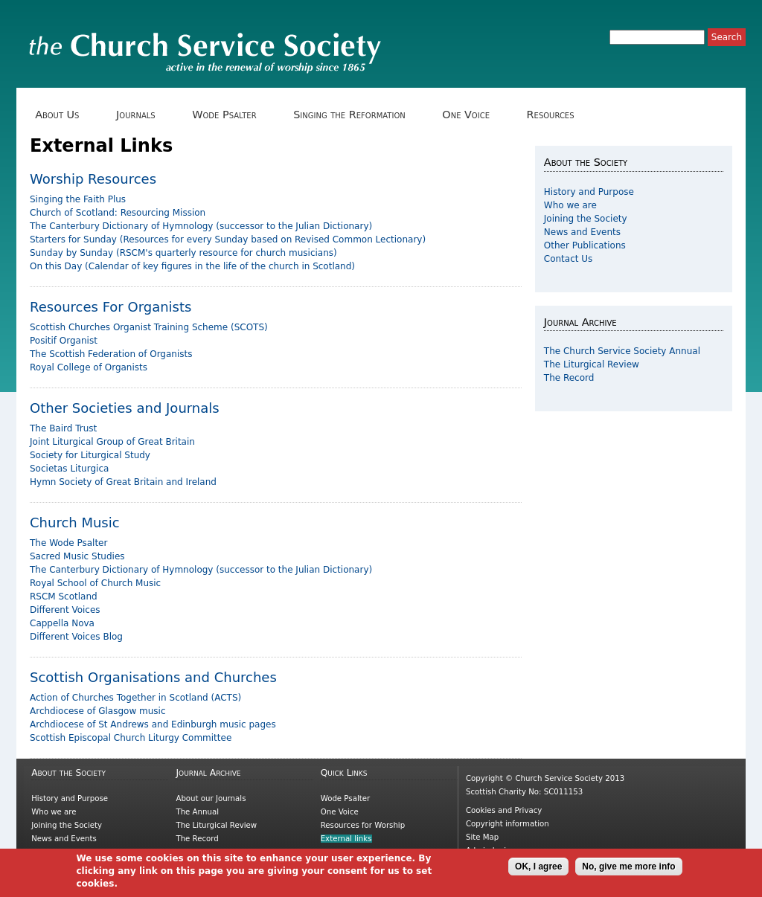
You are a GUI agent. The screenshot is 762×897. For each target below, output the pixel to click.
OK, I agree (538, 870)
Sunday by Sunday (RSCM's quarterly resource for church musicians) (183, 253)
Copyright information (507, 824)
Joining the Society (585, 218)
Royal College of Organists (88, 367)
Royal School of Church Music (95, 583)
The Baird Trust (63, 428)
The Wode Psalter (68, 543)
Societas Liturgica (69, 468)
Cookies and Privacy (504, 810)
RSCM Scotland (63, 596)
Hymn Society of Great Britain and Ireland (123, 482)
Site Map (482, 837)
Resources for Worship (363, 825)
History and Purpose (589, 192)
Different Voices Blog (76, 636)
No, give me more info (628, 870)
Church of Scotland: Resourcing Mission (117, 213)
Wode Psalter (229, 115)
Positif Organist (63, 340)
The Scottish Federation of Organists (111, 354)
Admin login (488, 850)
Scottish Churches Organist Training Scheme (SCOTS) (149, 327)
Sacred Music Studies (77, 556)
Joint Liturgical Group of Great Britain (112, 442)
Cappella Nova (62, 623)
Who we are (570, 205)
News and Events (582, 232)
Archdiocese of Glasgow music (98, 711)
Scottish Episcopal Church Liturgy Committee (130, 738)
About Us (62, 115)
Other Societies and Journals (125, 408)
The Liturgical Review (591, 364)
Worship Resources (93, 179)
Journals (141, 115)
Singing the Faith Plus (78, 199)
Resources (555, 115)
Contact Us (568, 259)
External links (346, 839)
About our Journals (211, 798)
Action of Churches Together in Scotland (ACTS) (135, 697)
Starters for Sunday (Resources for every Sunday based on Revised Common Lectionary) (228, 239)
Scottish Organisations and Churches (153, 677)
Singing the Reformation (354, 115)
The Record (569, 378)
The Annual (197, 812)
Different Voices (65, 610)
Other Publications (585, 245)
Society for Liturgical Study (90, 455)
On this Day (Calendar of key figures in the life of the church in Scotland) (192, 266)
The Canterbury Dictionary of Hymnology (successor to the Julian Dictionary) (201, 226)
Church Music (75, 522)
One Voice (471, 115)
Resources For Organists (110, 307)
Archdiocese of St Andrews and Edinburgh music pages (153, 724)
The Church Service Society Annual (622, 351)
